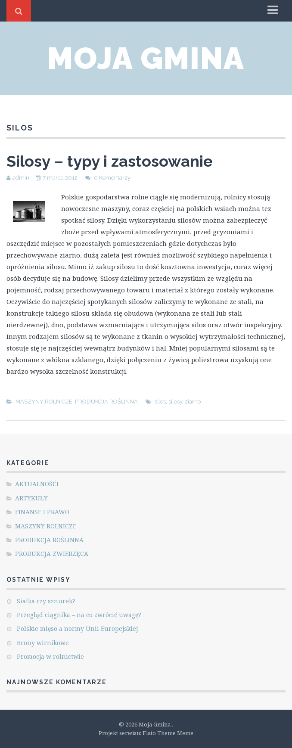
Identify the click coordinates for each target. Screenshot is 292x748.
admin (20, 177)
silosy (175, 401)
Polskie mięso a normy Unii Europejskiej (77, 628)
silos (160, 401)
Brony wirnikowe (43, 643)
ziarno (193, 401)
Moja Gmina (146, 58)
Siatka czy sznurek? (46, 601)
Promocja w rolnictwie (50, 656)
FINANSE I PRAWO (42, 512)
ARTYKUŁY (31, 498)
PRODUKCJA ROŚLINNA (106, 401)
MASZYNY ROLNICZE (44, 401)
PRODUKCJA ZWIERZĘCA (51, 553)
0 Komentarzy (112, 177)
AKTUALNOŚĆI (37, 484)
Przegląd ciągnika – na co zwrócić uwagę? (79, 615)
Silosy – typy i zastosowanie (109, 161)
